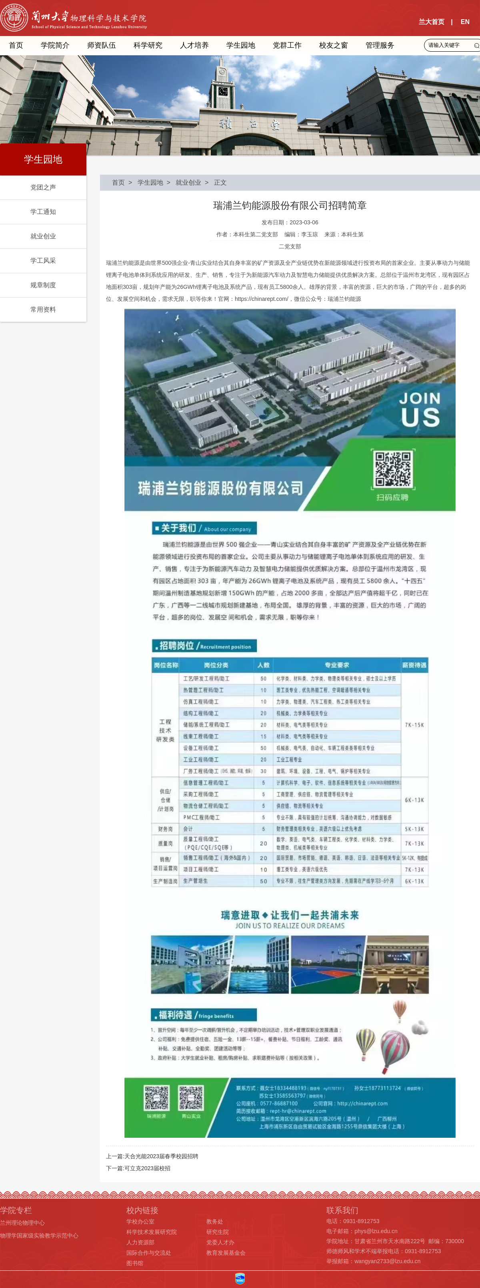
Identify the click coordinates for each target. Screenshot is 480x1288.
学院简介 (55, 45)
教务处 (214, 1221)
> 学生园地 (144, 182)
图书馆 (134, 1263)
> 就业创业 (182, 182)
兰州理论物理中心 (22, 1222)
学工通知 (43, 211)
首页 (16, 45)
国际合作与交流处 (148, 1253)
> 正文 (214, 182)
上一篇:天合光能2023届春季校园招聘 (152, 1156)
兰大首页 (431, 21)
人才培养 (194, 45)
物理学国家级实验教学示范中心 (39, 1235)
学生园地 (240, 45)
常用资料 (43, 309)
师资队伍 (101, 45)
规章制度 (43, 285)
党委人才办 (220, 1242)
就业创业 (43, 236)
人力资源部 (140, 1242)
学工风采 (43, 260)
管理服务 (380, 45)
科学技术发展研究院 (151, 1232)
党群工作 (287, 45)
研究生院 (217, 1232)
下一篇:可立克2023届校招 (138, 1168)
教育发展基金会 (226, 1253)
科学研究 (148, 45)
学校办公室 (140, 1221)
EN (465, 21)
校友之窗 (333, 45)
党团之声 (43, 187)
